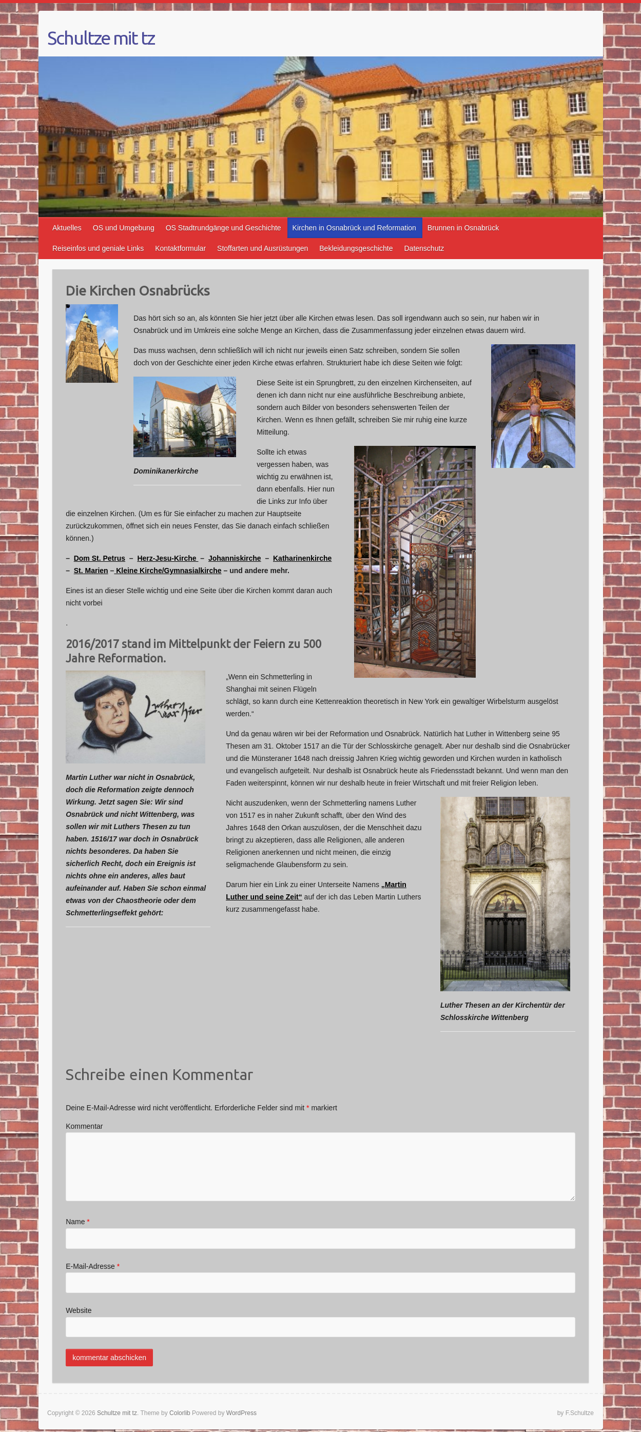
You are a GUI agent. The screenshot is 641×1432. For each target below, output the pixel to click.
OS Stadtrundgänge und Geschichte (223, 228)
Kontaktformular (180, 248)
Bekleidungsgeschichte (356, 248)
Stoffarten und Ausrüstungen (262, 248)
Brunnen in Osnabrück (463, 228)
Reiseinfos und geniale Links (98, 248)
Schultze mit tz (100, 38)
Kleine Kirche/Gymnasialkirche (167, 570)
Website (78, 1310)
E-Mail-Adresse (93, 1266)
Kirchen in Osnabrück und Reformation (354, 228)
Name (78, 1222)
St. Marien (91, 570)
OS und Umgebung (123, 228)
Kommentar (84, 1126)
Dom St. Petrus (99, 558)
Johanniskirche (234, 558)
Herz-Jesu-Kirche (167, 558)
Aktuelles (67, 228)
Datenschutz (424, 248)
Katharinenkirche (302, 558)
